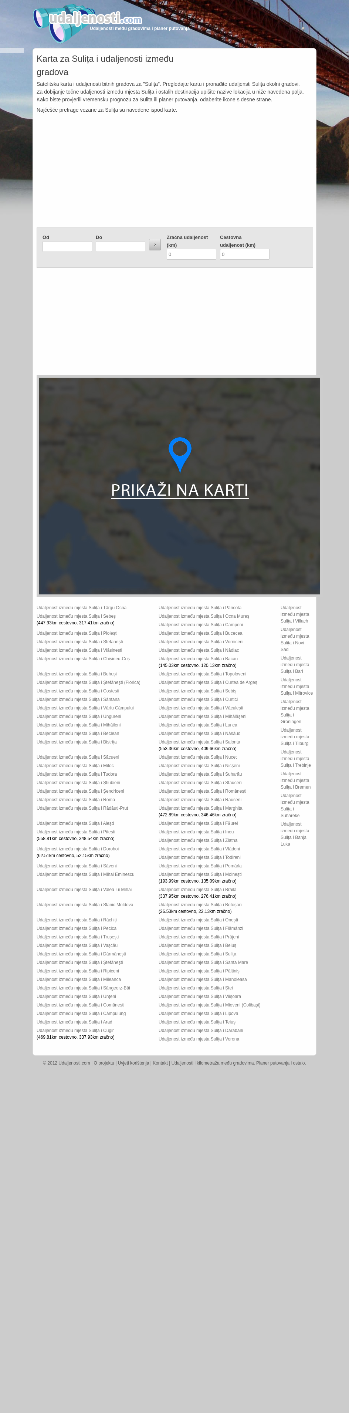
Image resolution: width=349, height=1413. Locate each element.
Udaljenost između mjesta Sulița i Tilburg (295, 737)
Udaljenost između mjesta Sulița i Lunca (198, 725)
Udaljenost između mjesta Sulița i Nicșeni (199, 765)
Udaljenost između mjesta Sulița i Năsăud (199, 733)
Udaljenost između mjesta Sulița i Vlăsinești (79, 650)
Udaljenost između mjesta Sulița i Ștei (196, 988)
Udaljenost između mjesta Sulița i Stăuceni (201, 782)
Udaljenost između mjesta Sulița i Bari (295, 664)
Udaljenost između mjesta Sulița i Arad (74, 1022)
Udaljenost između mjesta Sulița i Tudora (77, 774)
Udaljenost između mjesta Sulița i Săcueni (78, 757)
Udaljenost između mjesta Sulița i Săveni (77, 866)
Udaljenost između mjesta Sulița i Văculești (201, 708)
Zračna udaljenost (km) (187, 241)
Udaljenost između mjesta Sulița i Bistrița (77, 742)
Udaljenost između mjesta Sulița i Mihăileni (79, 725)
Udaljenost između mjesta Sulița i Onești (198, 920)
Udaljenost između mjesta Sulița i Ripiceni (78, 971)
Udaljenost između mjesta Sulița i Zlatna (198, 840)
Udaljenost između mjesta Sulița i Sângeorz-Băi (83, 988)
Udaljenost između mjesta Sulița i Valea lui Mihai (84, 889)
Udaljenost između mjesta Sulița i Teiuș (197, 1022)
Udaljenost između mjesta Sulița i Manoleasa (203, 979)
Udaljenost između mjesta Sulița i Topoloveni (202, 674)
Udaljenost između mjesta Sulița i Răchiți (77, 920)
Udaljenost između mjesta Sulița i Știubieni (78, 782)
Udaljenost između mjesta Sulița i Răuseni (200, 799)
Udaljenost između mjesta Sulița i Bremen (296, 780)
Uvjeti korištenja (133, 1063)
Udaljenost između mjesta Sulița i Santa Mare (203, 962)
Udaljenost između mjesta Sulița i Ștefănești (80, 641)
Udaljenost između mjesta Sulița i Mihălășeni (202, 716)
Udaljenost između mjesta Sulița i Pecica (76, 928)
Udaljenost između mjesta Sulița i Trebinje (296, 758)
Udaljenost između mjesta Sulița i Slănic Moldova (85, 904)
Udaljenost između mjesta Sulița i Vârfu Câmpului (85, 708)
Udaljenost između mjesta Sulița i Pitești (76, 831)
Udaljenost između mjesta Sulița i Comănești (80, 1005)
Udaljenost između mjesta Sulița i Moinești (200, 874)
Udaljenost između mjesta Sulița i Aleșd (75, 823)
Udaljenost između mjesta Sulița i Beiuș (197, 945)
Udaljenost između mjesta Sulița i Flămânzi (201, 928)
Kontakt (160, 1063)
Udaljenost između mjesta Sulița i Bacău (198, 658)
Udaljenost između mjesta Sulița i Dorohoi (78, 848)
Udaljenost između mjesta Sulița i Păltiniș (199, 971)
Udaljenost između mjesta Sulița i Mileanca (79, 979)
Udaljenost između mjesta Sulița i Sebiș (197, 691)
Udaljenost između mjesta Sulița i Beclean (78, 733)
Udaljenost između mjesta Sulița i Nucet (198, 757)
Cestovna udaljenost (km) (237, 241)
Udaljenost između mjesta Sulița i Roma (76, 799)
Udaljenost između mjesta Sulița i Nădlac (199, 650)
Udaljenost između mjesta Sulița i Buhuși (77, 674)
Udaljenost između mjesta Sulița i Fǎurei (198, 823)
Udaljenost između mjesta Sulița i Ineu (196, 831)
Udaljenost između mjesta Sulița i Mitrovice (297, 686)
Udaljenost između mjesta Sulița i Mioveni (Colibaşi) (209, 1005)
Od (46, 237)
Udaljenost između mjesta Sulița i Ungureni (79, 716)
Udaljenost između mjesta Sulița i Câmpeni (201, 624)
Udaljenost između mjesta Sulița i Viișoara (200, 996)
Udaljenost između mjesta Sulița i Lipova (198, 1013)
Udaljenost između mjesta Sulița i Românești (202, 791)
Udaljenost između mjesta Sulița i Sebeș (76, 616)
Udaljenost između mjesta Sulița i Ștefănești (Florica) (88, 682)
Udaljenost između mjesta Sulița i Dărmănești (81, 954)
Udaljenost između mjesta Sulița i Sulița (197, 954)
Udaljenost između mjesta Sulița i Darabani (201, 1030)
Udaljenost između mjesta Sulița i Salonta (199, 742)
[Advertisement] (175, 172)
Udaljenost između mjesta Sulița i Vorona (199, 1039)
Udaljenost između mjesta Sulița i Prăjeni (199, 937)
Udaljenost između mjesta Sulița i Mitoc (75, 765)
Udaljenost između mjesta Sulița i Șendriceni (80, 791)
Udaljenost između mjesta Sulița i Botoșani (201, 904)
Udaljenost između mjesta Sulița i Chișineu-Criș (83, 658)
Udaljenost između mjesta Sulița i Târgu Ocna (81, 607)
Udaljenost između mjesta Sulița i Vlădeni (199, 848)
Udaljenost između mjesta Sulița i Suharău (200, 774)
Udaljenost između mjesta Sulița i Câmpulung (81, 1013)
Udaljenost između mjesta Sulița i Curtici (198, 699)
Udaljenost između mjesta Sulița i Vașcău (77, 945)
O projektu (104, 1063)
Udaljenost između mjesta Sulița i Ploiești (77, 633)
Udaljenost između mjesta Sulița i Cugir (75, 1030)
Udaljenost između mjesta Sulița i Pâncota (200, 607)
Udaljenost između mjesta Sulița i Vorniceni (201, 641)
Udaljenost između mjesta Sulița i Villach (295, 614)
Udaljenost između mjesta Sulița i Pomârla (200, 866)
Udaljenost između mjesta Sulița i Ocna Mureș (204, 616)
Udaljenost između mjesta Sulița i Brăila (198, 889)
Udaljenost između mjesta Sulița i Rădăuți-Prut (82, 808)
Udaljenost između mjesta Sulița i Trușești (78, 937)
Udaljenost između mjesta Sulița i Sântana (78, 699)
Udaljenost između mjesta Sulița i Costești (78, 691)
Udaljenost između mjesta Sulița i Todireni (200, 857)
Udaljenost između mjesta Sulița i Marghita (201, 808)
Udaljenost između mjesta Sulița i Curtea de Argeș (208, 682)
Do (99, 237)
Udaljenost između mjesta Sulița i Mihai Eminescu (86, 874)
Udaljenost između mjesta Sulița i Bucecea (201, 633)
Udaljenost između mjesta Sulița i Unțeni (76, 996)
